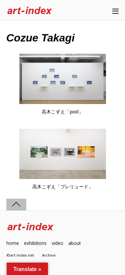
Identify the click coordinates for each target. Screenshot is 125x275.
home (12, 243)
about (74, 243)
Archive (49, 255)
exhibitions (35, 243)
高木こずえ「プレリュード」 (62, 186)
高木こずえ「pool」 (62, 111)
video (57, 243)
